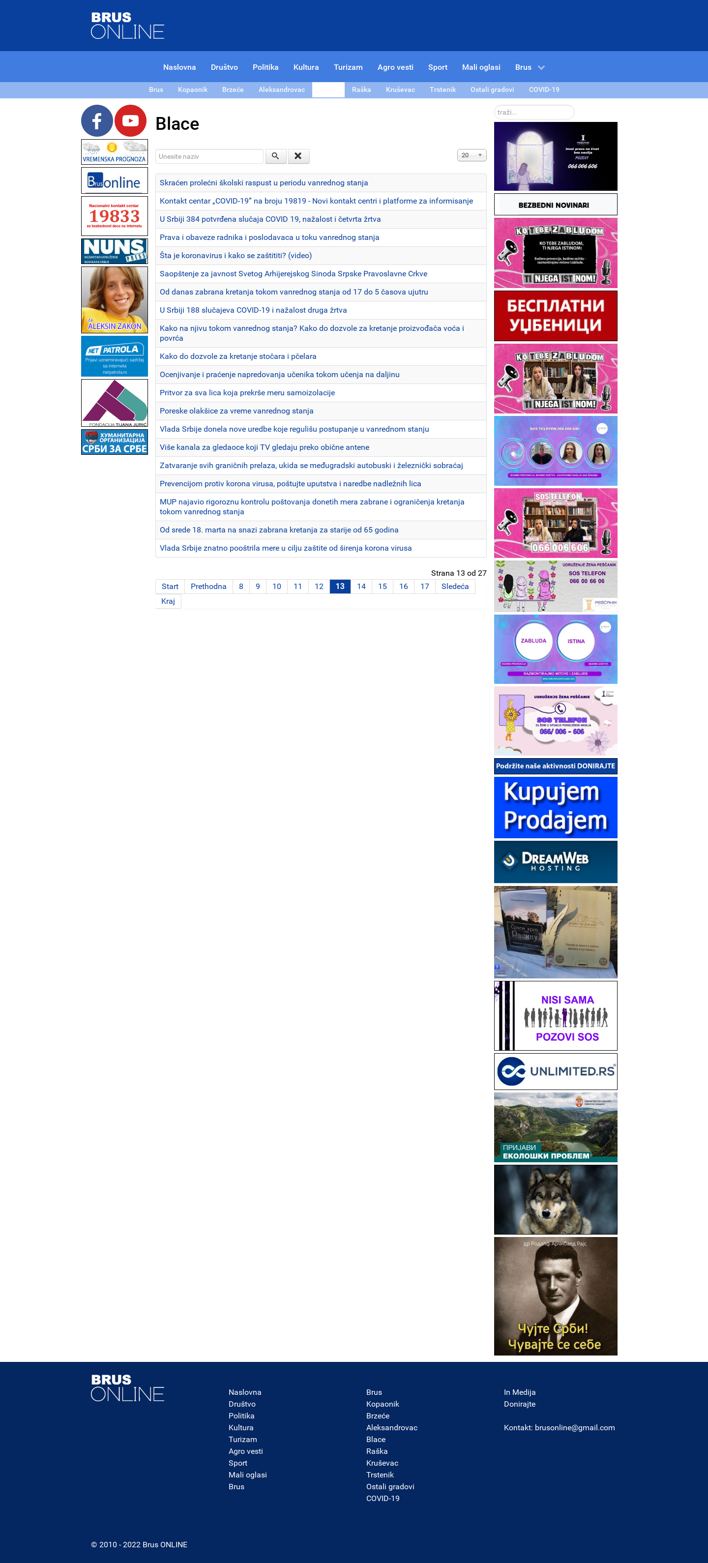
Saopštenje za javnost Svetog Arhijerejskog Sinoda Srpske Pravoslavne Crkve (293, 273)
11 (298, 586)
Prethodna (209, 586)
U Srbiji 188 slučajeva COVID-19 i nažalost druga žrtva (253, 310)
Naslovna (245, 1392)
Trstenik (380, 1474)
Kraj (168, 601)
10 (276, 586)
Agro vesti (246, 1451)
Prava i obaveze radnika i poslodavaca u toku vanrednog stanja (270, 237)
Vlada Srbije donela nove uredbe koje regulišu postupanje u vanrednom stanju (294, 429)
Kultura (241, 1427)
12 (319, 586)
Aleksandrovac (391, 1427)
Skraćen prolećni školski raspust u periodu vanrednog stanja (264, 182)
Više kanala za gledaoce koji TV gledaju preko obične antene (264, 447)
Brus (236, 1486)
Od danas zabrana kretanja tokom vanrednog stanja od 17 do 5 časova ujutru (294, 291)
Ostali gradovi (390, 1486)
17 (424, 586)
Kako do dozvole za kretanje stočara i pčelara (238, 356)
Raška (377, 1451)
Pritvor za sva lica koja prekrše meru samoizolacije (247, 392)
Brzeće (377, 1415)
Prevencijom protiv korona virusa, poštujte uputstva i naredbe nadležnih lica (290, 483)
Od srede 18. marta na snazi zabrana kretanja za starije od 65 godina (279, 529)
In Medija (520, 1392)
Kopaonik (382, 1404)
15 (382, 586)
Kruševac (382, 1463)
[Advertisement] (114, 604)
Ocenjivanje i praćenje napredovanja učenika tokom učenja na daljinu (280, 374)
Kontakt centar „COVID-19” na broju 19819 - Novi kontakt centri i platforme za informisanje (316, 201)
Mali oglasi (248, 1474)
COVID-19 (383, 1498)
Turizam (243, 1439)
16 (403, 586)
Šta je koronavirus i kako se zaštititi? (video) (236, 255)
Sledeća (455, 586)
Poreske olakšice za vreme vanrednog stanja (237, 410)
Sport (238, 1463)
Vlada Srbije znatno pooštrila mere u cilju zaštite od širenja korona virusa (286, 548)
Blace (375, 1439)
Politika (242, 1415)
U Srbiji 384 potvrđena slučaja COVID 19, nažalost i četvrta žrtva (270, 219)
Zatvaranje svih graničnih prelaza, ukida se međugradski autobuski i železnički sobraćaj (311, 465)
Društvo (242, 1404)
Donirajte (519, 1404)
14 (361, 586)
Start (170, 586)
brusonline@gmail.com (575, 1427)
